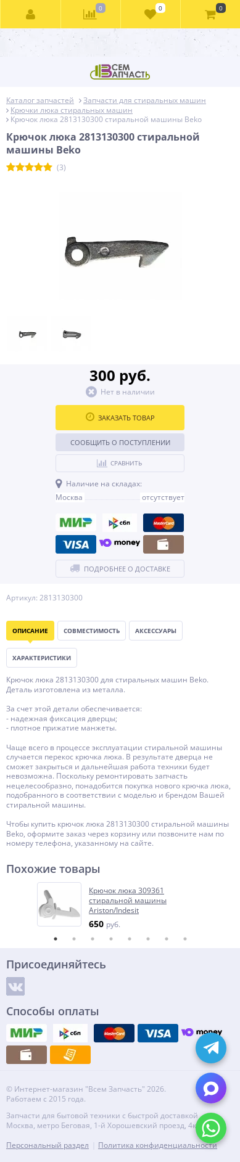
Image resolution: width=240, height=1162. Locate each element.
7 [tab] (166, 939)
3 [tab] (92, 939)
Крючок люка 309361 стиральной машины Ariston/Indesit (128, 900)
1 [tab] (55, 939)
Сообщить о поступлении (120, 442)
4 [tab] (111, 939)
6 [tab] (148, 939)
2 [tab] (74, 939)
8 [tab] (185, 939)
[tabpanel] (120, 906)
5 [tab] (129, 939)
